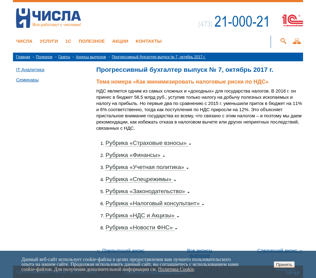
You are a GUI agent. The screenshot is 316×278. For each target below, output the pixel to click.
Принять (284, 264)
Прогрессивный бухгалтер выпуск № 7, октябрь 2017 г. (158, 57)
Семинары (27, 79)
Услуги (49, 41)
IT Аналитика (30, 69)
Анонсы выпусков (91, 57)
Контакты (149, 41)
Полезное (92, 41)
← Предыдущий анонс (120, 250)
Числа (24, 41)
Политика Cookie (176, 269)
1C (68, 41)
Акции (120, 41)
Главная (23, 57)
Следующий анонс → (280, 250)
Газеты (64, 57)
